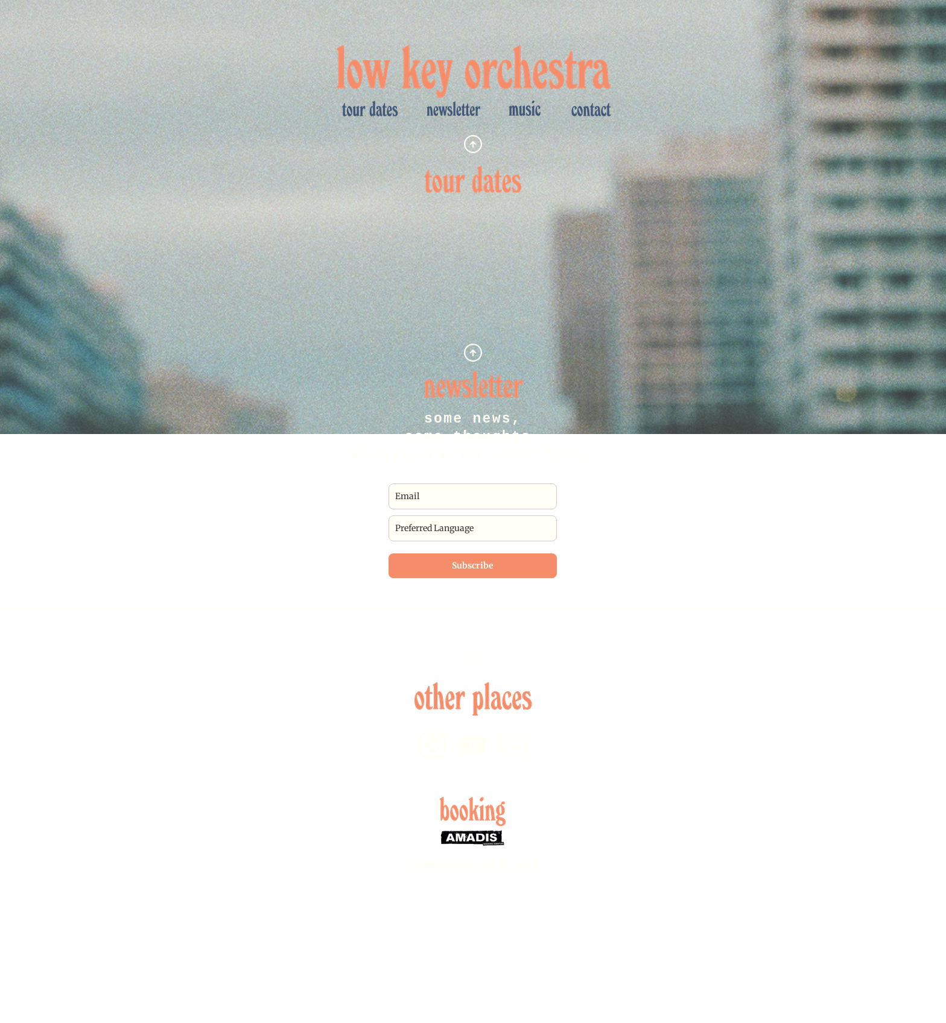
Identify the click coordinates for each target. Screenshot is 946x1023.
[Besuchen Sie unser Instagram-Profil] (433, 745)
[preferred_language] (473, 528)
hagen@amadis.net (473, 865)
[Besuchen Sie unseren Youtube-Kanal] (473, 745)
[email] (473, 496)
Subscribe (473, 565)
